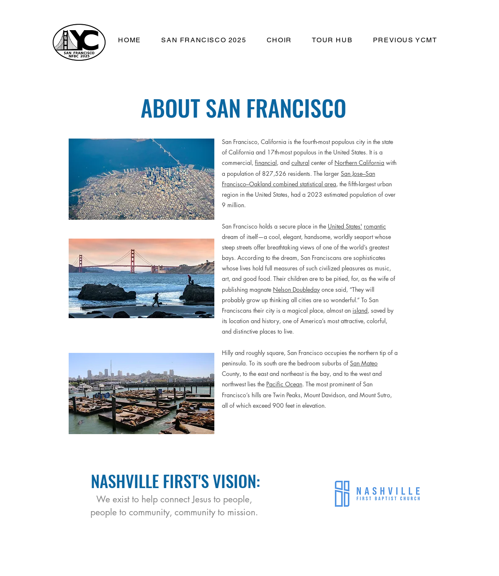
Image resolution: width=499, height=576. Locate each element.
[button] (204, 40)
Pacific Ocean (284, 384)
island (360, 310)
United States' (345, 226)
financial (266, 163)
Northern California (359, 163)
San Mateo (364, 363)
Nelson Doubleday (296, 289)
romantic (375, 226)
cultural (300, 163)
